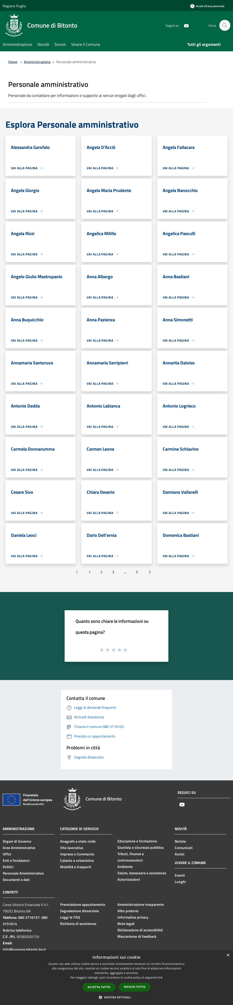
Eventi (180, 875)
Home (12, 62)
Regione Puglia (14, 6)
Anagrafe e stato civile (78, 841)
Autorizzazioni (128, 879)
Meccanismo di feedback (136, 936)
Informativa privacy (132, 917)
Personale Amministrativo (23, 873)
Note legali (125, 923)
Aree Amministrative (19, 847)
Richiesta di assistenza (78, 923)
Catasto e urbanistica (77, 860)
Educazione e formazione (137, 841)
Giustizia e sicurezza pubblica (140, 847)
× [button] (228, 955)
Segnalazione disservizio (79, 911)
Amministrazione (37, 62)
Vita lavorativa (71, 847)
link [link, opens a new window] (160, 977)
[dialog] (116, 977)
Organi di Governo (17, 841)
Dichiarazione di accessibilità (140, 930)
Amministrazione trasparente (140, 904)
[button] (116, 997)
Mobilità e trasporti (75, 867)
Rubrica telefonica (17, 930)
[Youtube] (184, 25)
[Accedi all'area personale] (207, 6)
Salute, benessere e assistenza (141, 873)
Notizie (180, 841)
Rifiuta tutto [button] (135, 987)
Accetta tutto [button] (99, 987)
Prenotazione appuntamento (82, 904)
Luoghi (180, 881)
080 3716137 (29, 917)
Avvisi (179, 854)
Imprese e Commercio (77, 854)
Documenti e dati (16, 879)
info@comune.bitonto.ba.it (24, 949)
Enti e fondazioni (16, 860)
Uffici (7, 854)
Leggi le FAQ (70, 917)
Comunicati (183, 847)
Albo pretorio (128, 911)
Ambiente (125, 866)
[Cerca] (224, 25)
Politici (8, 867)
